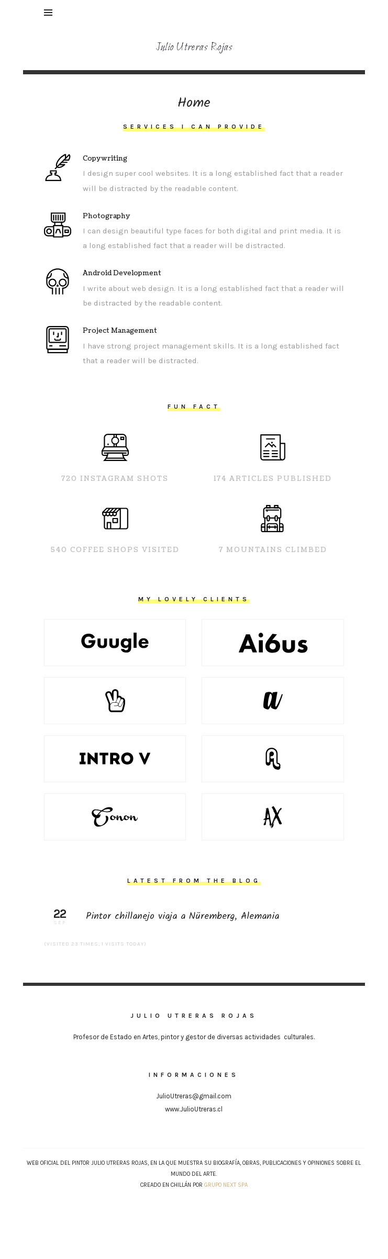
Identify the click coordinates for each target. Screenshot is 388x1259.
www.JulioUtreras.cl (194, 1109)
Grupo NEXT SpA (226, 1185)
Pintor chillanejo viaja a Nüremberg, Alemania (194, 916)
